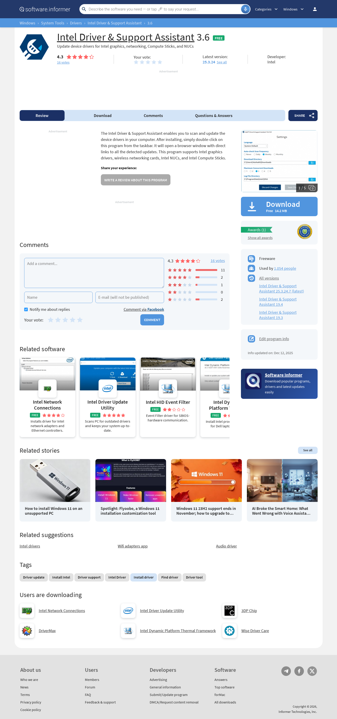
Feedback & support (100, 702)
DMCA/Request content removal (174, 702)
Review (42, 115)
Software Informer (283, 375)
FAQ (88, 694)
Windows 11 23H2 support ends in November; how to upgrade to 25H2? (206, 511)
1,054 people (285, 268)
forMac (219, 694)
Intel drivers (30, 546)
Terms (25, 694)
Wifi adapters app (133, 546)
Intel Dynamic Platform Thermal (228, 405)
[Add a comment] (94, 273)
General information (165, 687)
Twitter (312, 671)
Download (103, 115)
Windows (27, 23)
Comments (153, 115)
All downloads (225, 702)
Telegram (286, 671)
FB (299, 671)
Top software (224, 687)
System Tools (52, 23)
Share (299, 115)
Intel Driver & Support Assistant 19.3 (278, 315)
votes (63, 62)
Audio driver (226, 546)
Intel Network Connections (47, 405)
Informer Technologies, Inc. (298, 711)
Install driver (144, 577)
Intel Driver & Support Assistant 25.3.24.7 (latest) (281, 288)
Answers (214, 115)
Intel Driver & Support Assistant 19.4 (278, 301)
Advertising (158, 679)
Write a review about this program (135, 180)
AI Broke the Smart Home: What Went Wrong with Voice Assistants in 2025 (282, 511)
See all (222, 62)
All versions (269, 278)
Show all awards (260, 237)
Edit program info (274, 338)
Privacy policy (30, 702)
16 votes (218, 260)
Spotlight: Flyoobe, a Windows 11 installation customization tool (130, 511)
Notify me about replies (47, 309)
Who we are (29, 679)
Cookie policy (30, 709)
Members (92, 679)
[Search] (164, 9)
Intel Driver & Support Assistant (115, 23)
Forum (90, 687)
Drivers (76, 23)
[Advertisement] (169, 87)
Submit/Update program (169, 694)
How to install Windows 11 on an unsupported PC (53, 511)
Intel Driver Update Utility (107, 405)
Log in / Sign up (312, 9)
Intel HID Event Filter (168, 402)
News (24, 687)
